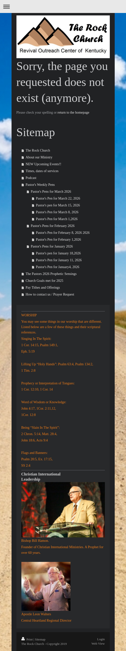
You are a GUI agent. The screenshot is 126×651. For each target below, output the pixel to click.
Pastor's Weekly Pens (40, 185)
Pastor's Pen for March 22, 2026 (58, 198)
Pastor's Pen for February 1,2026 (58, 239)
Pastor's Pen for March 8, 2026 (57, 212)
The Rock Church (38, 150)
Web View (98, 643)
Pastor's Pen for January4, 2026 (57, 267)
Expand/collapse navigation (63, 6)
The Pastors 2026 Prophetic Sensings (51, 274)
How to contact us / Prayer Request (50, 294)
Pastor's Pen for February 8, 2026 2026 (62, 233)
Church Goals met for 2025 (44, 281)
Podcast (31, 178)
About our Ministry (39, 157)
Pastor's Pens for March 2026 (51, 191)
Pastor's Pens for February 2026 (52, 226)
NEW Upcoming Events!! (43, 164)
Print (27, 639)
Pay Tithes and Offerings (43, 287)
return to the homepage (73, 112)
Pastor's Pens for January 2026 (52, 246)
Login (101, 639)
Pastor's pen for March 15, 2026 (58, 205)
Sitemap (40, 639)
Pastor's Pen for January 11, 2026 (59, 260)
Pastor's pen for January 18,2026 (58, 253)
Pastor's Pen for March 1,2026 (56, 219)
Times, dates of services (42, 171)
